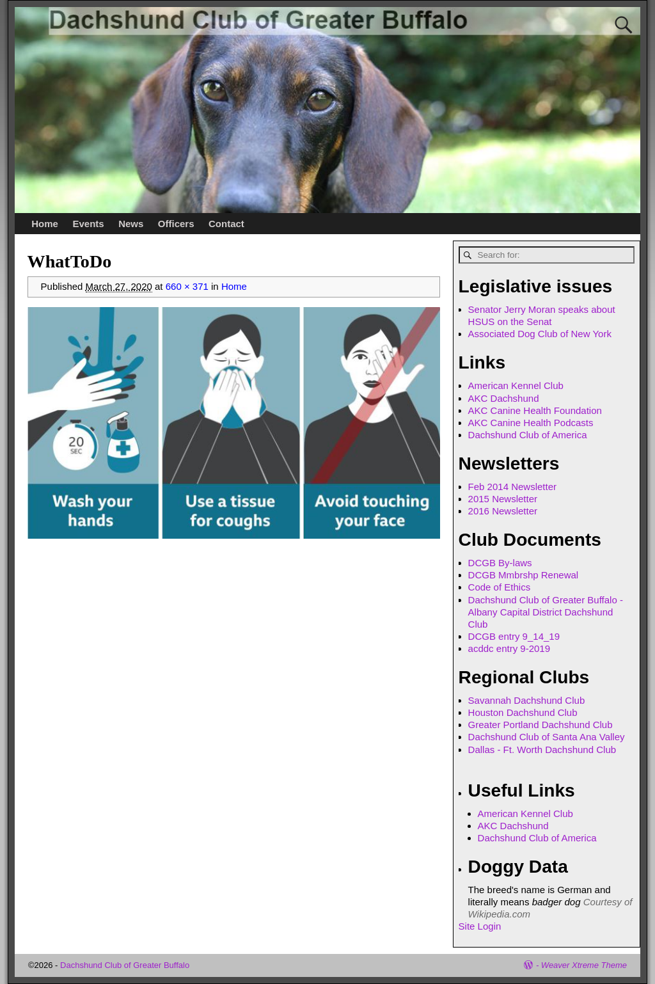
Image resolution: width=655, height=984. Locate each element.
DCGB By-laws (500, 562)
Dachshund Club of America (527, 434)
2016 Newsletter (502, 510)
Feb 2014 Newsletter (512, 486)
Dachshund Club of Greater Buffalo (124, 965)
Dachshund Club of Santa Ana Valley (546, 736)
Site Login (480, 926)
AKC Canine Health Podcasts (531, 422)
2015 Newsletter (502, 498)
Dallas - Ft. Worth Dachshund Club (542, 749)
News (130, 223)
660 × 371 (187, 286)
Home (44, 223)
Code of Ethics (499, 587)
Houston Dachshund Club (523, 712)
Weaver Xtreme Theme (584, 965)
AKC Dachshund (503, 398)
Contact (226, 223)
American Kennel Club (516, 385)
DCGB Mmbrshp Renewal (523, 574)
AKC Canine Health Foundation (535, 410)
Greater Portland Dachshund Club (540, 724)
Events (88, 223)
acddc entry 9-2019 (509, 648)
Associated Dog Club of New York (540, 333)
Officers (176, 223)
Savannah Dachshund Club (526, 700)
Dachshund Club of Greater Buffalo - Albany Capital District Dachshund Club (545, 612)
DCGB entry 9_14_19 (514, 636)
